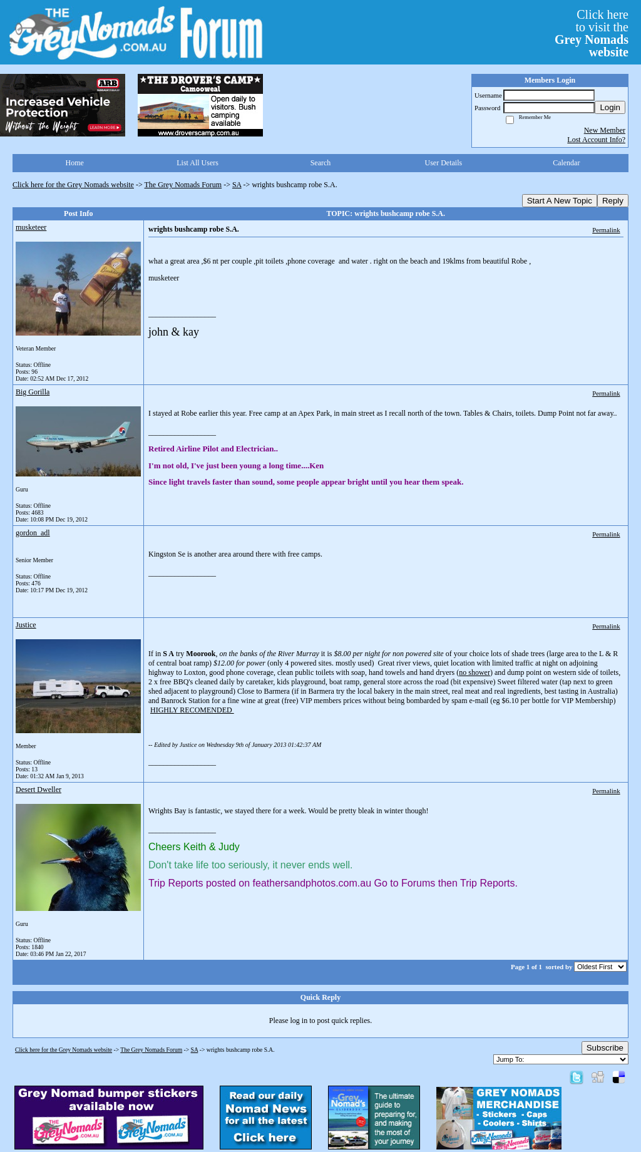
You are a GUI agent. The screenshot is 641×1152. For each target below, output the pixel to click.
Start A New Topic (559, 200)
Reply (612, 200)
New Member (604, 130)
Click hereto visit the (591, 33)
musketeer (31, 227)
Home (75, 162)
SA (237, 184)
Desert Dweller (38, 789)
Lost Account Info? (596, 139)
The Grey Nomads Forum (183, 184)
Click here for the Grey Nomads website (73, 184)
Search (320, 162)
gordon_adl (33, 532)
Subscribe (605, 1047)
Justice (26, 624)
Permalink (606, 230)
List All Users (197, 162)
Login (610, 107)
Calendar (566, 162)
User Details (444, 162)
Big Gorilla (32, 392)
